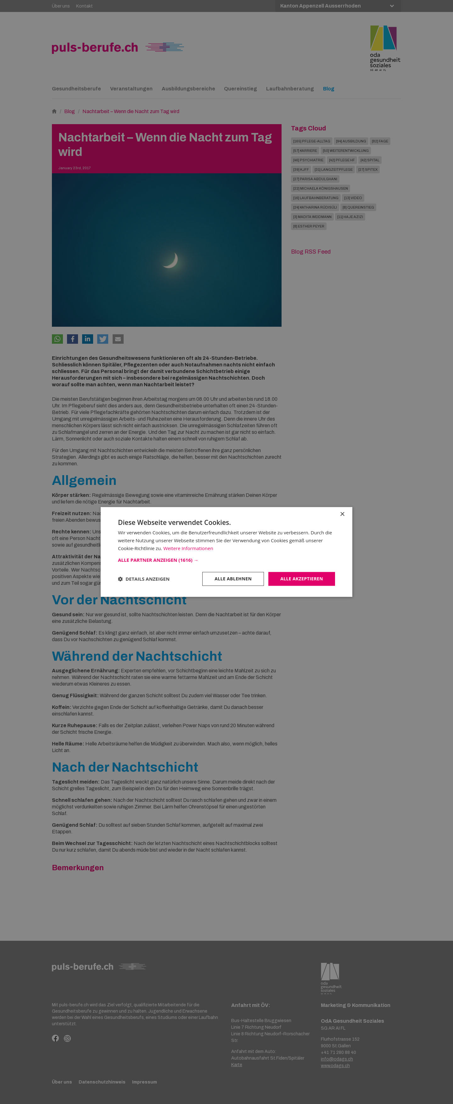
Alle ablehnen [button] (233, 579)
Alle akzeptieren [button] (301, 579)
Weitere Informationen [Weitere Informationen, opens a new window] (188, 548)
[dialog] (226, 552)
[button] (226, 560)
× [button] (342, 514)
